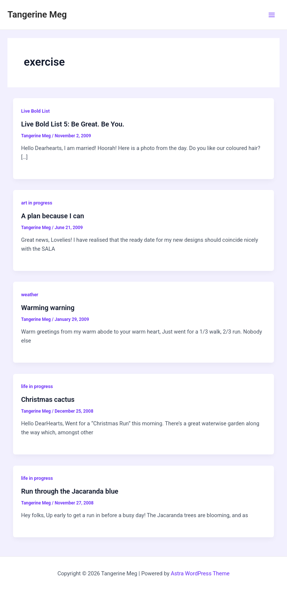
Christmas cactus (47, 399)
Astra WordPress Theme (200, 573)
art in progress (36, 203)
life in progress (37, 386)
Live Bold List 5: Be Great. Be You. (72, 124)
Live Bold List (35, 111)
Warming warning (47, 308)
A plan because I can (52, 216)
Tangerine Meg (37, 14)
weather (29, 294)
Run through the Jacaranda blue (69, 491)
